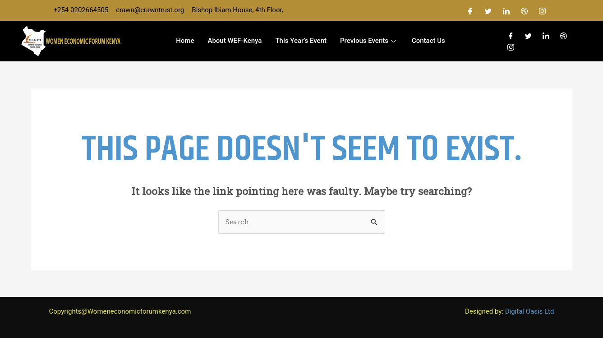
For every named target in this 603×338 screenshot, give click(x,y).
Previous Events (369, 41)
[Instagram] (542, 10)
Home (185, 41)
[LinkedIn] (506, 10)
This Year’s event (301, 41)
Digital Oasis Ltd (529, 311)
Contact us (428, 41)
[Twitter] (488, 10)
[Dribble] (524, 10)
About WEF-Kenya (234, 41)
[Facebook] (470, 10)
